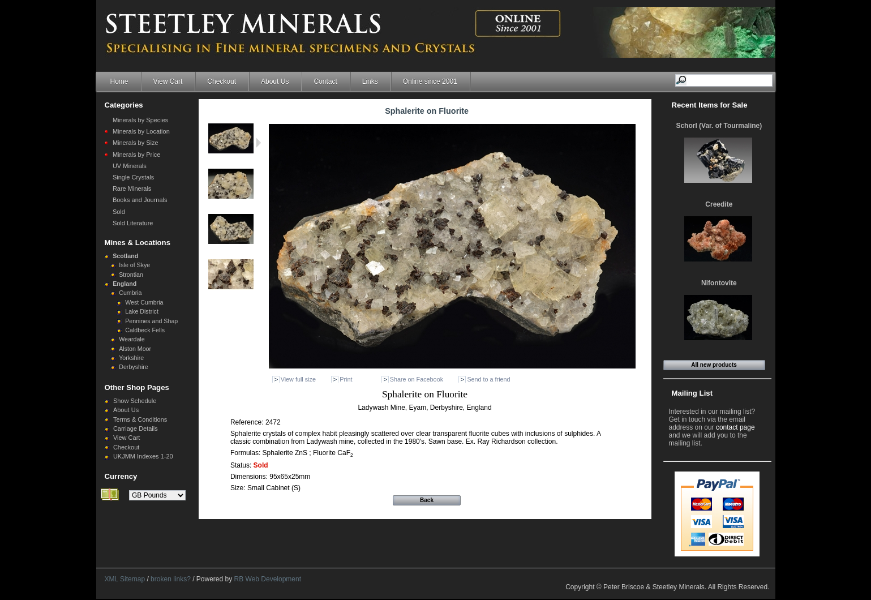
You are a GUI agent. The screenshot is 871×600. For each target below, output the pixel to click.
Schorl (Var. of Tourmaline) (719, 126)
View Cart (168, 81)
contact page (735, 427)
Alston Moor (135, 348)
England (124, 283)
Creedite (718, 204)
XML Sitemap (125, 579)
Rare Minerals (132, 188)
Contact (325, 81)
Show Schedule (134, 400)
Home (119, 81)
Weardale (131, 339)
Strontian (131, 274)
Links (370, 81)
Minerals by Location (141, 131)
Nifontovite (719, 283)
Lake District (141, 311)
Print (346, 379)
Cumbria (130, 292)
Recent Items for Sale (710, 105)
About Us (275, 81)
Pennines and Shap (151, 321)
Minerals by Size (135, 142)
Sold (119, 211)
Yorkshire (131, 357)
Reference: (247, 422)
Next (258, 143)
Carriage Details (135, 428)
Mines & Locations (138, 242)
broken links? (171, 579)
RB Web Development (268, 579)
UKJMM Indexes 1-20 (143, 456)
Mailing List (692, 393)
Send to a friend (488, 379)
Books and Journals (140, 199)
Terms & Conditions (140, 419)
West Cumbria (144, 302)
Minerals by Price (136, 154)
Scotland (125, 255)
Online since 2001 (430, 81)
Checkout (221, 81)
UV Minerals (130, 165)
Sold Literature (133, 223)
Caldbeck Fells (145, 330)
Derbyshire (133, 366)
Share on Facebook (416, 379)
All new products (714, 365)
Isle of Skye (134, 265)
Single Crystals (133, 177)
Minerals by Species (140, 120)
